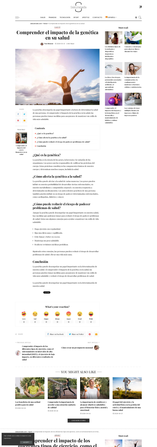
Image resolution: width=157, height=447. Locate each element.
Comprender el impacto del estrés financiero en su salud (21, 150)
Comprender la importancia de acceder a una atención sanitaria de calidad (61, 404)
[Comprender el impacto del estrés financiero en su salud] (21, 137)
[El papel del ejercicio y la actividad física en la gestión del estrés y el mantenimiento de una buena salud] (127, 388)
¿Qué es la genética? (45, 133)
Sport (57, 435)
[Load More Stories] (78, 421)
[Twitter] (24, 114)
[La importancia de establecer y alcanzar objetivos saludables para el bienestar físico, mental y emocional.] (94, 388)
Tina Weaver (48, 43)
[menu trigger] (18, 17)
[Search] (140, 17)
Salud (57, 27)
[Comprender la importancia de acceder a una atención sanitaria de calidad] (62, 388)
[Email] (24, 120)
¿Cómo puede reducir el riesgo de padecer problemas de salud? (63, 142)
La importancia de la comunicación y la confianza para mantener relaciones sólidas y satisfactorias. (133, 82)
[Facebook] (18, 114)
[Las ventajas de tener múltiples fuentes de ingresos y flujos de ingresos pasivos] (133, 99)
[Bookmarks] (140, 7)
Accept (26, 442)
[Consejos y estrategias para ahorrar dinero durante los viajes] (133, 37)
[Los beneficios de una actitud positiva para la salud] (29, 388)
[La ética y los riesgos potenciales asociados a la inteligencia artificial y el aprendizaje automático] (113, 68)
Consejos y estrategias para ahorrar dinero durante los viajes (133, 49)
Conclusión (41, 146)
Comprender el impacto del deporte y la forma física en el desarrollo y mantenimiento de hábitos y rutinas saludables (113, 115)
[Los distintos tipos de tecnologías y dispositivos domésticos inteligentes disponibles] (113, 37)
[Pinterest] (18, 120)
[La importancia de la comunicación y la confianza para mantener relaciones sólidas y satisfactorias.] (133, 68)
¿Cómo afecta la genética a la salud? (52, 137)
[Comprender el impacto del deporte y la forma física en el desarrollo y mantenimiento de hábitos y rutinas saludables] (113, 99)
